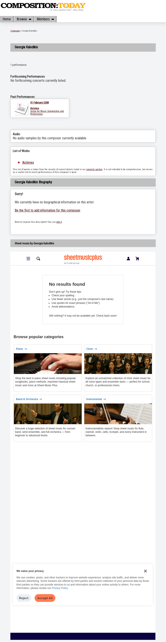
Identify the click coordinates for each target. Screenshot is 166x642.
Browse (24, 19)
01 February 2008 (39, 102)
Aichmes (28, 162)
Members (45, 19)
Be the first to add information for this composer (47, 210)
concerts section (94, 169)
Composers (15, 30)
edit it (59, 222)
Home (7, 19)
